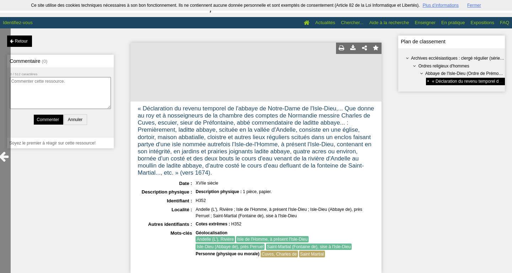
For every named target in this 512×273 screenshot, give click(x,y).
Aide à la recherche (389, 22)
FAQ (504, 22)
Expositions (482, 22)
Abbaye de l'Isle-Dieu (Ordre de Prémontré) (466, 73)
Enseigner (425, 22)
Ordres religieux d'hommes (443, 66)
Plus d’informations (441, 5)
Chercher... (352, 22)
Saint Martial (312, 254)
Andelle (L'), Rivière (215, 239)
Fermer (474, 5)
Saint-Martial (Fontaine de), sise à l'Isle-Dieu (309, 246)
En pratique (453, 22)
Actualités (325, 22)
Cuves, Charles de (279, 254)
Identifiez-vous (18, 22)
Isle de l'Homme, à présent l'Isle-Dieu (272, 239)
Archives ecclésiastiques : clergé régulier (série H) (458, 58)
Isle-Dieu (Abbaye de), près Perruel (230, 246)
